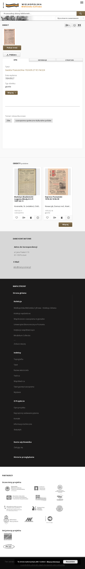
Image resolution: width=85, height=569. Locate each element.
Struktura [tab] (69, 60)
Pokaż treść (12, 47)
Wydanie (17, 392)
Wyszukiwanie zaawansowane (67, 18)
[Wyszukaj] (81, 13)
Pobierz (11, 54)
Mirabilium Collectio (22, 335)
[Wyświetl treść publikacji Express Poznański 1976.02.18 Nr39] (61, 218)
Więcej (65, 224)
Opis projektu (19, 407)
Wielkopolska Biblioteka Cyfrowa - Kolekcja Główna (35, 308)
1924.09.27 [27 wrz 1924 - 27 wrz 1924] (9, 78)
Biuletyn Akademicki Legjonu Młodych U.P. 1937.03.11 (24, 199)
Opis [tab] (15, 60)
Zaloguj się (18, 447)
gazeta (8, 86)
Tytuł (16, 364)
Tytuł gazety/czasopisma (24, 387)
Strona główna (19, 293)
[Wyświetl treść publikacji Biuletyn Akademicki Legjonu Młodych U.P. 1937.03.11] (30, 218)
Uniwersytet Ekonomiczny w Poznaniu (29, 324)
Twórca (17, 376)
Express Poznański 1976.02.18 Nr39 (53, 198)
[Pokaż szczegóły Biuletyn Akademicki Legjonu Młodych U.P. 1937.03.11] (37, 218)
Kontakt (17, 418)
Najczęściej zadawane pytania (26, 413)
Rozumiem (70, 562)
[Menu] (81, 2)
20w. (9, 120)
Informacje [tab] (42, 60)
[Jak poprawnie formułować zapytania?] (83, 18)
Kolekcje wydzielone (22, 313)
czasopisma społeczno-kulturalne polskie (33, 120)
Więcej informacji (53, 562)
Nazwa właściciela (21, 370)
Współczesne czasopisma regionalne (29, 319)
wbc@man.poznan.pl (22, 267)
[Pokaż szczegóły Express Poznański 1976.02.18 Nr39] (68, 218)
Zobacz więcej (20, 344)
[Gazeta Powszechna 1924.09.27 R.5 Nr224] (9, 37)
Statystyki (17, 429)
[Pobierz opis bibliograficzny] (23, 218)
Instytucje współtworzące (24, 330)
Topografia (18, 359)
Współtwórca (19, 381)
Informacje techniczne (23, 424)
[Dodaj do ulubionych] (74, 25)
